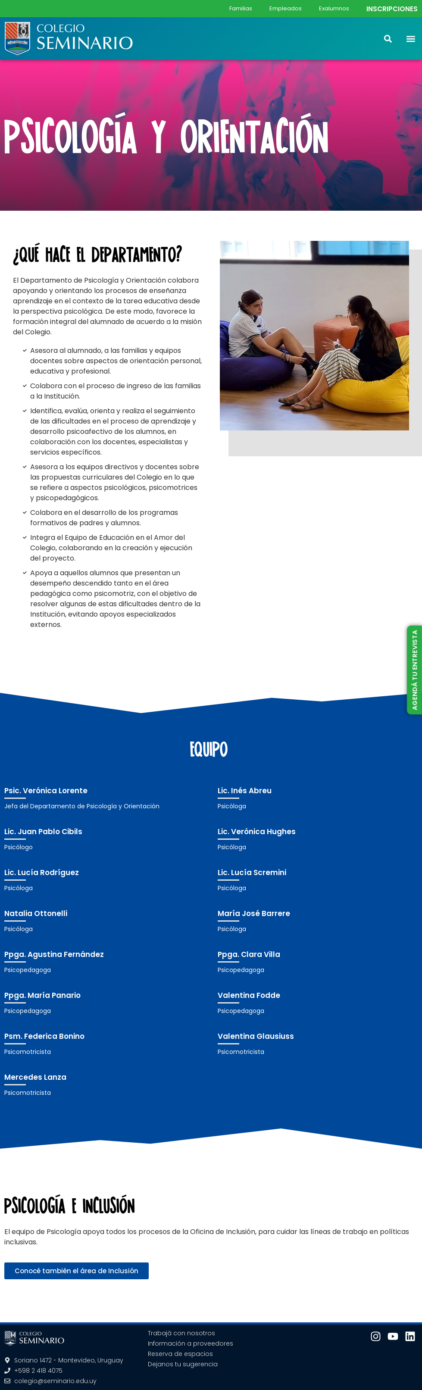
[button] (410, 38)
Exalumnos (334, 8)
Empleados (285, 8)
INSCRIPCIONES (392, 8)
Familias (240, 8)
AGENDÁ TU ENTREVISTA (414, 670)
